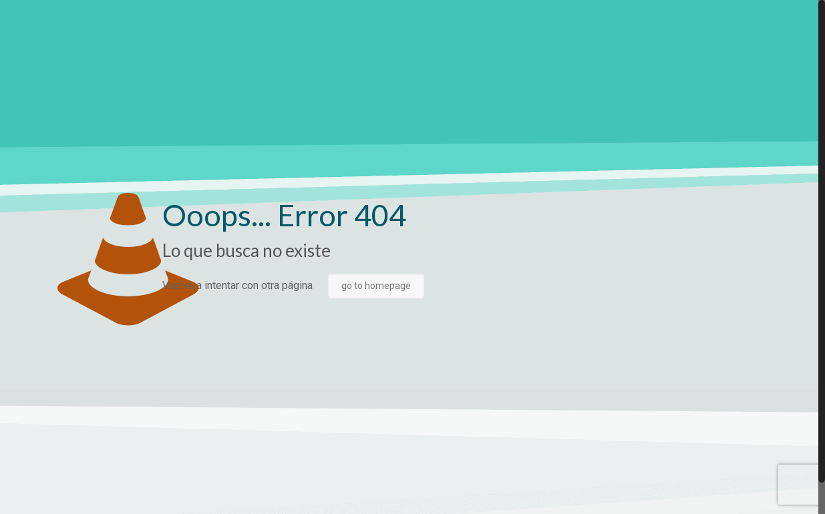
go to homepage (376, 285)
